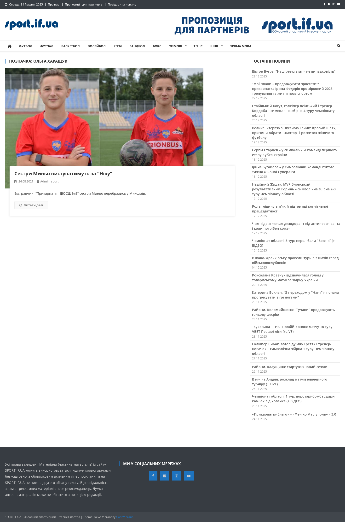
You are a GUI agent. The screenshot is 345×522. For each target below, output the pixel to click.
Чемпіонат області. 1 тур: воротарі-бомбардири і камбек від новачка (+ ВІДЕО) (294, 398)
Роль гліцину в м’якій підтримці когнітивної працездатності (290, 208)
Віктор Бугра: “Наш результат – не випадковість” (293, 71)
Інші (214, 46)
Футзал (46, 46)
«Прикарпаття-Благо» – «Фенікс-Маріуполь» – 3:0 (294, 414)
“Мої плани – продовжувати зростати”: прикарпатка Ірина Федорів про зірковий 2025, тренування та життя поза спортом (293, 89)
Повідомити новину (122, 4)
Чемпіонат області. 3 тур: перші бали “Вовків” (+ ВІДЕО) (293, 243)
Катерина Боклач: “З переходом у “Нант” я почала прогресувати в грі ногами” (295, 294)
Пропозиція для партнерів (83, 4)
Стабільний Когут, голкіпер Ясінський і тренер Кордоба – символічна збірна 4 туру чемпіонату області (293, 111)
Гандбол (137, 46)
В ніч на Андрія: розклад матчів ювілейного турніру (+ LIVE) (289, 381)
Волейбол (97, 46)
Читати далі (31, 205)
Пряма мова (240, 46)
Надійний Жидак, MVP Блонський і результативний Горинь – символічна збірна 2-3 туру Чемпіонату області (294, 189)
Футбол (25, 46)
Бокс (157, 46)
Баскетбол (70, 46)
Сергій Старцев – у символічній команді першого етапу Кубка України (294, 152)
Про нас (53, 4)
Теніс (198, 46)
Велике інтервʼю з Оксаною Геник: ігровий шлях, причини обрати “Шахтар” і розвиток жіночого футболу (294, 133)
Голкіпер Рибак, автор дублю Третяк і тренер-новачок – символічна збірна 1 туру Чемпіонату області (293, 349)
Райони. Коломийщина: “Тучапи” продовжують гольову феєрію (293, 312)
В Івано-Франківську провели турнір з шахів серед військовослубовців (295, 260)
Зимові (175, 46)
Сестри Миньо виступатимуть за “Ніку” (63, 173)
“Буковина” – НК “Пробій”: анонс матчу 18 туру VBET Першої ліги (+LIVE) (292, 329)
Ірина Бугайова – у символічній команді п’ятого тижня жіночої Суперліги (293, 169)
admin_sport (49, 181)
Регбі (118, 46)
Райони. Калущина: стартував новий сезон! (289, 366)
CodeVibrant (124, 517)
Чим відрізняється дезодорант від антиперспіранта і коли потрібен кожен (296, 226)
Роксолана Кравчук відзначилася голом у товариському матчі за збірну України (288, 277)
